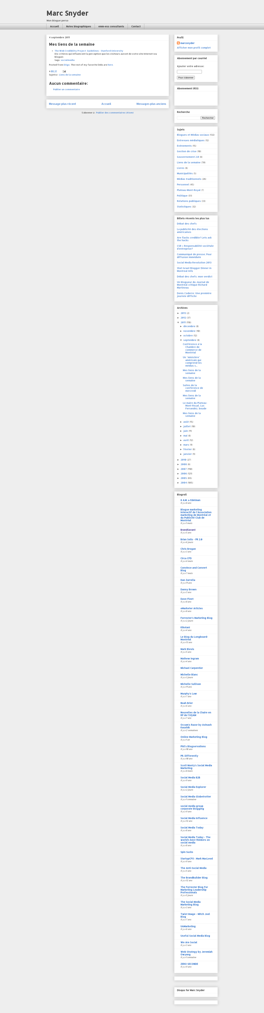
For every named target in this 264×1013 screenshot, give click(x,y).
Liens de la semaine (70, 74)
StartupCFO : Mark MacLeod (196, 858)
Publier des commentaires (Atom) (115, 112)
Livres (180, 168)
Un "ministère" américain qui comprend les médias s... (192, 361)
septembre (190, 340)
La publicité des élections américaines (192, 230)
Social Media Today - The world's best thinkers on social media (195, 840)
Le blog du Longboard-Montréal (194, 638)
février (187, 449)
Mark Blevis (187, 649)
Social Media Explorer (193, 786)
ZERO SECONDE (189, 963)
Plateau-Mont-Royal (189, 190)
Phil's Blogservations (193, 746)
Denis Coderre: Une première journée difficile (194, 294)
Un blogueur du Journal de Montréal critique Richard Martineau (193, 285)
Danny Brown (188, 589)
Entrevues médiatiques (191, 140)
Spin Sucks (186, 852)
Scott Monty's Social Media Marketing (196, 766)
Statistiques (184, 206)
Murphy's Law (188, 693)
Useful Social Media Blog (195, 935)
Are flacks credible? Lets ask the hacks (194, 239)
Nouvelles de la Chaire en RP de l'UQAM (195, 714)
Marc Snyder (67, 13)
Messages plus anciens (151, 103)
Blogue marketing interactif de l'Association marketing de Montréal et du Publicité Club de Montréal (195, 515)
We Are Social (188, 942)
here (110, 64)
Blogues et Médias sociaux (193, 134)
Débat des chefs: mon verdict (194, 276)
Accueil (54, 26)
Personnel (183, 184)
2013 (184, 313)
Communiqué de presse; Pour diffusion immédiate (194, 256)
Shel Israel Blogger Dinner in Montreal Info (194, 269)
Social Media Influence (193, 818)
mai (185, 435)
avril (186, 440)
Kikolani (185, 627)
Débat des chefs (187, 223)
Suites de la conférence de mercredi (193, 388)
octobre (188, 335)
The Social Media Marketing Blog (190, 903)
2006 (184, 473)
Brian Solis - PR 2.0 (191, 539)
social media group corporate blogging (192, 807)
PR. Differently (189, 755)
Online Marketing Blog (193, 736)
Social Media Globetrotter (195, 796)
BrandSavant (187, 529)
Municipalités (185, 173)
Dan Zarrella (187, 580)
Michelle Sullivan (190, 684)
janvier (187, 453)
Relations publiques (189, 201)
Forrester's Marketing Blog (196, 617)
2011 (183, 322)
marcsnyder (187, 43)
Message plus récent (62, 103)
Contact (136, 26)
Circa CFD (186, 558)
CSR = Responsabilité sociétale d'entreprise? (195, 247)
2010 (184, 459)
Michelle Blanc (189, 674)
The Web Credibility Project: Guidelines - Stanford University (89, 50)
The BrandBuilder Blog (194, 877)
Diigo (67, 64)
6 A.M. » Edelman (190, 500)
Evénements (184, 145)
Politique (182, 195)
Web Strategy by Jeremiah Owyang (196, 953)
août (186, 421)
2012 (184, 317)
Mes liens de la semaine (192, 371)
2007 (184, 468)
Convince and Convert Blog (193, 569)
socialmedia (68, 60)
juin (186, 430)
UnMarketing (188, 926)
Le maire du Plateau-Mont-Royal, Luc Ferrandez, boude (195, 405)
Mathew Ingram (189, 658)
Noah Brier (186, 703)
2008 (184, 464)
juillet (187, 426)
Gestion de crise (186, 151)
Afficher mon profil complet (194, 47)
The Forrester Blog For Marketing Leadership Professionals (194, 890)
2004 (184, 482)
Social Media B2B (190, 777)
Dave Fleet (186, 598)
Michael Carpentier (191, 668)
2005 (184, 478)
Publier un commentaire (66, 89)
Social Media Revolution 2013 (194, 262)
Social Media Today (191, 827)
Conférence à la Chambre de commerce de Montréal (192, 348)
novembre (189, 330)
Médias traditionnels (189, 178)
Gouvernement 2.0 (188, 156)
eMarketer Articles (191, 608)
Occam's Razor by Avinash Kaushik (196, 726)
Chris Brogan (188, 548)
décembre (189, 326)
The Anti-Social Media (193, 868)
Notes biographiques (78, 26)
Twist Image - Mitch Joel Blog (195, 915)
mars (186, 444)
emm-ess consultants (111, 26)
